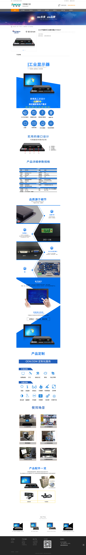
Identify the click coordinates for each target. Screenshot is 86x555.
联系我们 (71, 10)
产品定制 (39, 10)
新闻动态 (12, 542)
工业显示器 (25, 26)
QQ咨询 (73, 0)
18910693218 (71, 5)
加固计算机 (35, 544)
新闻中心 (55, 10)
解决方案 (47, 10)
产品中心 (31, 10)
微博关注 (66, 0)
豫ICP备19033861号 (47, 553)
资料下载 (63, 10)
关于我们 (23, 10)
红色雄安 (16, 551)
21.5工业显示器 (30, 26)
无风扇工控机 (35, 542)
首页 (15, 10)
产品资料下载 (24, 544)
